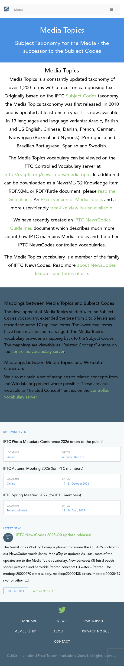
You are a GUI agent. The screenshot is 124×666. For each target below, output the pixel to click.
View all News (41, 591)
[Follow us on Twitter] (62, 611)
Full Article (16, 591)
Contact (62, 642)
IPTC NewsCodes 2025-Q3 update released (53, 535)
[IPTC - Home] (7, 9)
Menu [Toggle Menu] (63, 10)
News (62, 621)
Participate (94, 621)
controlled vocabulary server (37, 351)
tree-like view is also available (81, 208)
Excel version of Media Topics (72, 199)
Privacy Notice (96, 631)
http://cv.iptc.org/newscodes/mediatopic (47, 174)
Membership (25, 631)
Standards (29, 621)
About (59, 631)
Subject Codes (81, 96)
